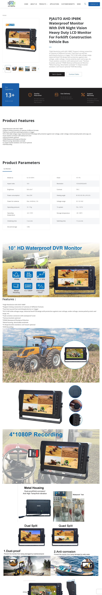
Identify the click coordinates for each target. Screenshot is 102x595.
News (79, 4)
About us (33, 4)
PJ (11, 4)
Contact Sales (74, 74)
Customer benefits (68, 4)
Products (42, 4)
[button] (3, 68)
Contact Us (94, 4)
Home (26, 4)
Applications (54, 4)
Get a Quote (56, 74)
